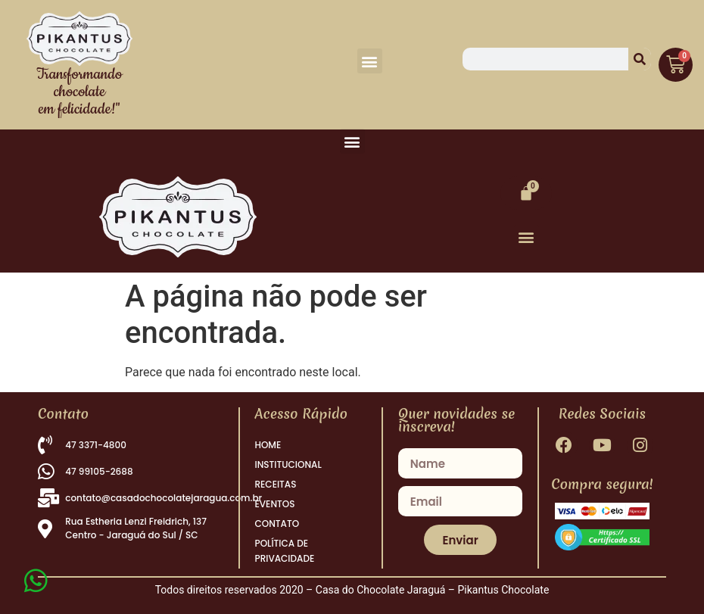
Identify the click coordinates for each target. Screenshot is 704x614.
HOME (268, 444)
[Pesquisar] (639, 59)
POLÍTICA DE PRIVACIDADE (285, 551)
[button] (369, 60)
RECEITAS (276, 484)
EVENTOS (275, 503)
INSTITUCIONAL (288, 464)
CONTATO (277, 523)
